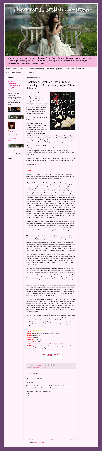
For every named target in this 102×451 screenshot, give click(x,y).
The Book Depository (54, 343)
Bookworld (36, 343)
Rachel (11, 131)
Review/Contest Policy (37, 69)
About (15, 69)
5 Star (32, 367)
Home (8, 69)
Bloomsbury (37, 367)
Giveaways (30, 72)
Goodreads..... (39, 164)
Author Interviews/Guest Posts (75, 69)
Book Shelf (23, 69)
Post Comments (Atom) (40, 442)
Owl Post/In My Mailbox (55, 69)
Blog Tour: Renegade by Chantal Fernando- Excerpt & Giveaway (14, 85)
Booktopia (44, 343)
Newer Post (30, 439)
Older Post (72, 439)
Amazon (63, 343)
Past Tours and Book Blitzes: (15, 72)
